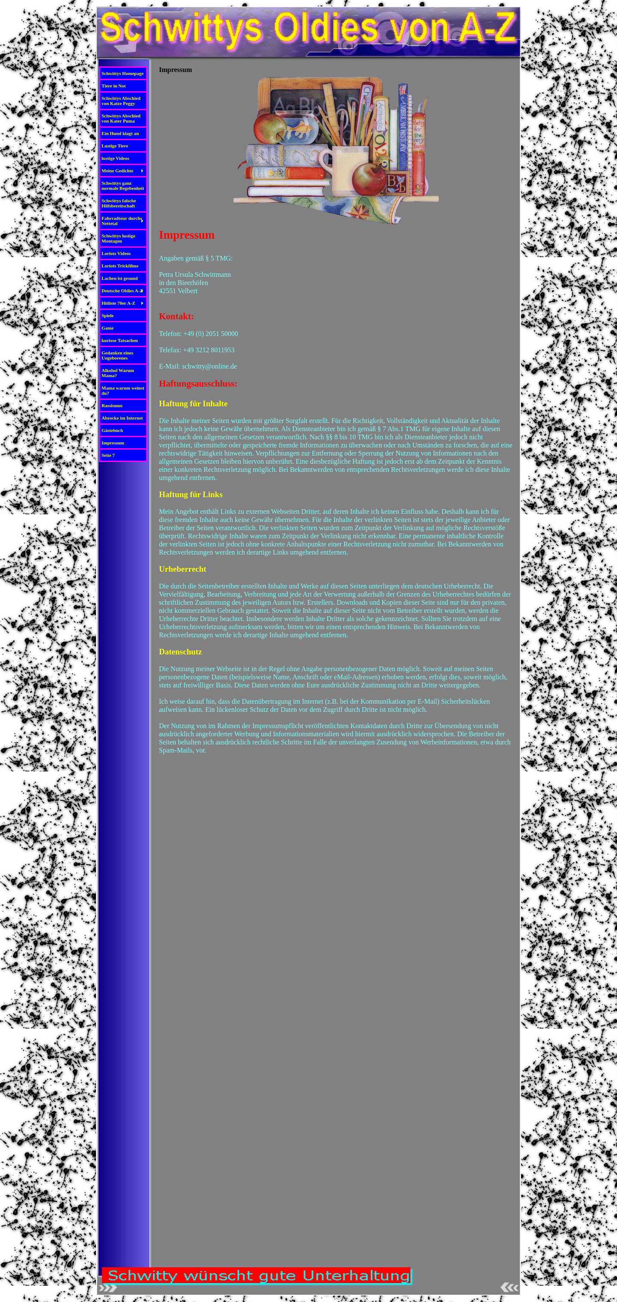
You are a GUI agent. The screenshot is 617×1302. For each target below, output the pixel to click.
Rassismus (112, 405)
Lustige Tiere (115, 145)
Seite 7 (108, 455)
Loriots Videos (116, 253)
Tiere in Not (114, 85)
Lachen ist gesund (120, 278)
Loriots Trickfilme (120, 265)
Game (108, 327)
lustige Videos (115, 158)
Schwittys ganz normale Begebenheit (123, 185)
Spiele (108, 315)
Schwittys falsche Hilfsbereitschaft (119, 203)
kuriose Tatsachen (120, 340)
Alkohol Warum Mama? (118, 373)
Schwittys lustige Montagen (118, 238)
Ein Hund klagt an (120, 133)
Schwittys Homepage (123, 73)
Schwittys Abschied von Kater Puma (121, 118)
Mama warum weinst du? (123, 390)
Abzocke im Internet (122, 417)
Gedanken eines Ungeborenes (117, 355)
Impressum (113, 442)
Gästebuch (112, 430)
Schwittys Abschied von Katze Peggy (121, 101)
